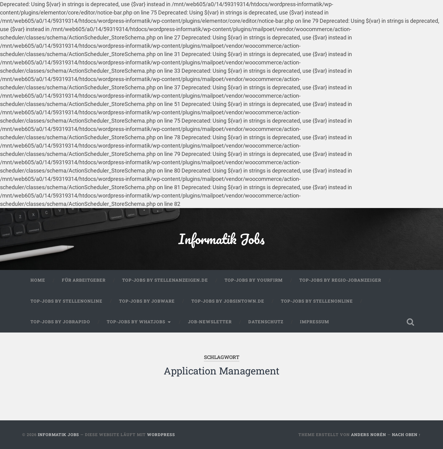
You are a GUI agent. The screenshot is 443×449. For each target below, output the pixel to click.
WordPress (161, 434)
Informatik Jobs (221, 239)
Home (37, 280)
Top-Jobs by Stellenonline (66, 301)
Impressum (314, 322)
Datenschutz (265, 322)
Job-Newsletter (210, 322)
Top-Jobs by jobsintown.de (227, 301)
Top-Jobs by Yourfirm (254, 280)
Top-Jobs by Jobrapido (60, 322)
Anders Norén (368, 434)
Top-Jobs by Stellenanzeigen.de (165, 280)
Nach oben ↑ (406, 434)
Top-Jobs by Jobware (147, 301)
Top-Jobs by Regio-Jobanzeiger (340, 280)
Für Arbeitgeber (84, 280)
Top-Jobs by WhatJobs (136, 322)
